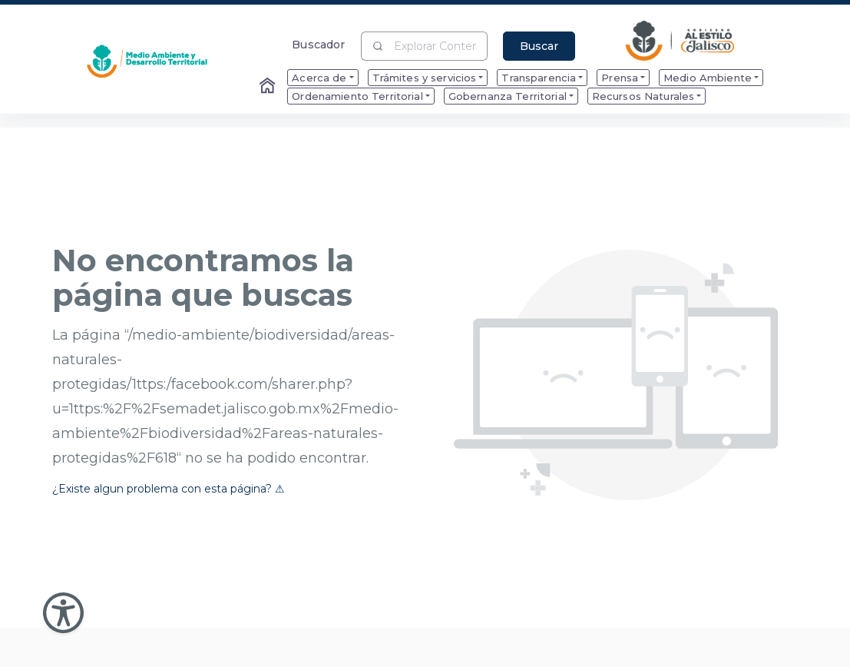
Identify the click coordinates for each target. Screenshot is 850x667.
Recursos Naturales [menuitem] (643, 96)
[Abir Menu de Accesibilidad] (63, 613)
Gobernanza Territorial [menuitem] (507, 96)
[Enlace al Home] (269, 87)
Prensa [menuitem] (619, 77)
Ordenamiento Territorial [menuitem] (357, 96)
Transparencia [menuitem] (538, 77)
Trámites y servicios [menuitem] (424, 77)
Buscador (318, 44)
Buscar (539, 46)
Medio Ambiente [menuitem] (707, 77)
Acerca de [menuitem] (319, 77)
